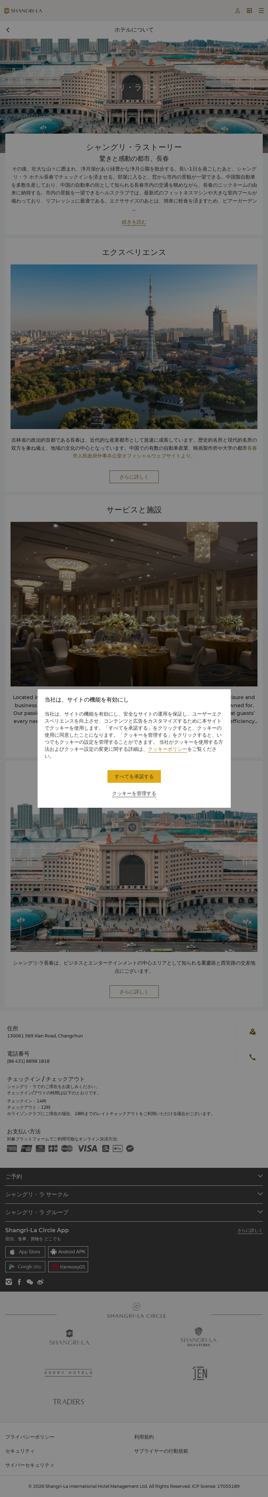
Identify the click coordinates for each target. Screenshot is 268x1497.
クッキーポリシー (167, 749)
